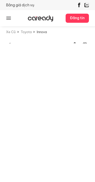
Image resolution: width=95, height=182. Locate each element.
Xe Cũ (11, 32)
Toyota (26, 32)
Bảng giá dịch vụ (20, 5)
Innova (42, 32)
